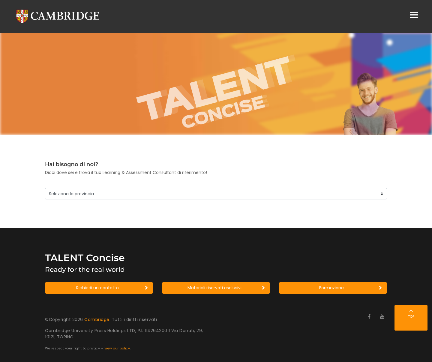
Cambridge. (98, 319)
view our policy (117, 348)
